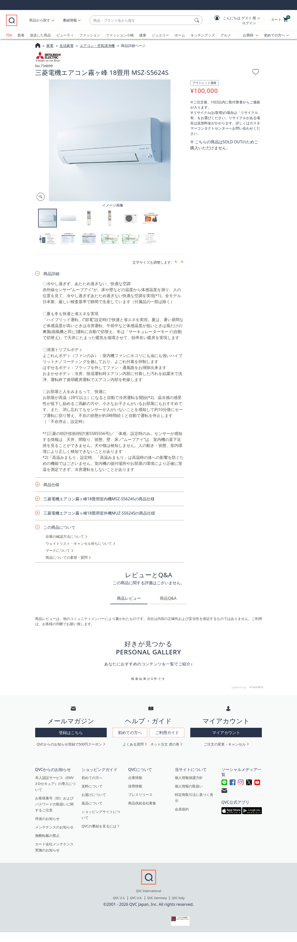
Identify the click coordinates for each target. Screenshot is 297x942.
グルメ (225, 35)
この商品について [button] (59, 527)
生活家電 (67, 45)
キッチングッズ (203, 35)
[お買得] (250, 35)
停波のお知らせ (47, 818)
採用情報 (135, 786)
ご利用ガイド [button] (167, 732)
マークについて (58, 550)
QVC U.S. (119, 898)
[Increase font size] (176, 262)
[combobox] (141, 20)
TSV (9, 35)
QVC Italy (178, 898)
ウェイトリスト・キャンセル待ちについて (79, 543)
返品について (92, 803)
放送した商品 (40, 35)
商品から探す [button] (39, 20)
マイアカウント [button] (226, 732)
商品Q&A (168, 598)
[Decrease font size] (182, 262)
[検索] (197, 20)
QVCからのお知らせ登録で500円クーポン (69, 744)
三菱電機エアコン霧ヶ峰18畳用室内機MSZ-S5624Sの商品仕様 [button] (99, 499)
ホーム (180, 35)
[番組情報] (70, 20)
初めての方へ (274, 35)
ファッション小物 (120, 35)
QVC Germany (157, 898)
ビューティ (65, 35)
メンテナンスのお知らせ (54, 827)
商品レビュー (129, 598)
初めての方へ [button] (130, 732)
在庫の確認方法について (65, 536)
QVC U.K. (136, 898)
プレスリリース (140, 794)
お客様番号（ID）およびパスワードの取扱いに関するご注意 (54, 804)
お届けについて (94, 794)
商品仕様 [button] (51, 484)
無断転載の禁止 (47, 835)
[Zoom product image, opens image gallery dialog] (39, 196)
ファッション (89, 35)
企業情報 (135, 777)
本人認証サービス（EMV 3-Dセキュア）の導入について (55, 783)
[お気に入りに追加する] (255, 72)
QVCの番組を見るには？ (101, 826)
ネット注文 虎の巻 (164, 744)
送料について (92, 786)
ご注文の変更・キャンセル (225, 744)
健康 (142, 35)
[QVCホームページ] (37, 46)
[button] (233, 20)
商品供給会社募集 (142, 803)
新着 (20, 35)
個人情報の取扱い (189, 786)
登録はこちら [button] (71, 732)
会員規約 (182, 809)
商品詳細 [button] (51, 273)
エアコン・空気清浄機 (97, 45)
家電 (49, 45)
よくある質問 (133, 744)
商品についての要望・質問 (67, 557)
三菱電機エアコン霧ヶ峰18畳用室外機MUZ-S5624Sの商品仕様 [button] (99, 513)
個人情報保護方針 (189, 777)
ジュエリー (160, 35)
